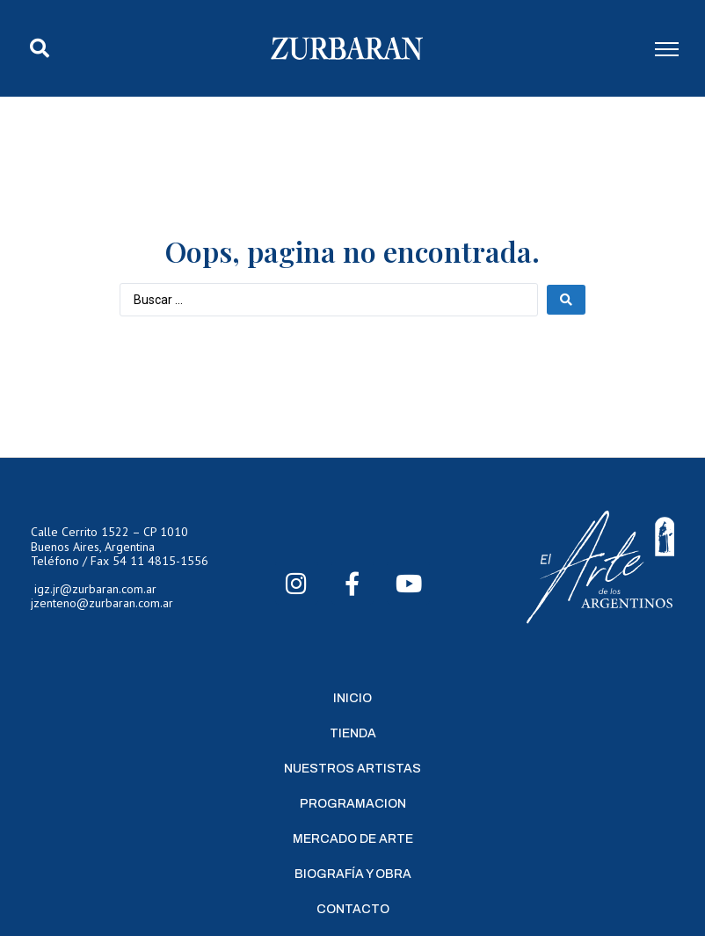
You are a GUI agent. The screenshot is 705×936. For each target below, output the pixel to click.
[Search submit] (566, 300)
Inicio (352, 698)
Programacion (353, 803)
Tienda (353, 733)
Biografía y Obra (352, 874)
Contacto (352, 909)
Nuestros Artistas (352, 768)
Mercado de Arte (353, 838)
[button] (39, 48)
